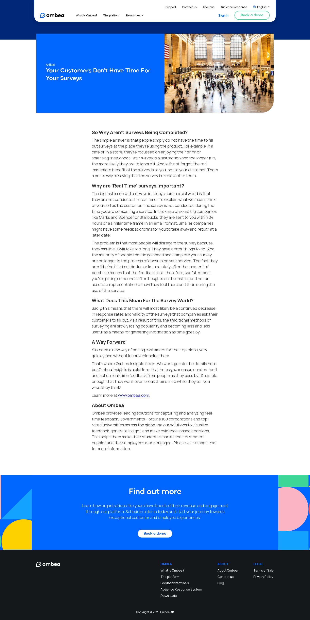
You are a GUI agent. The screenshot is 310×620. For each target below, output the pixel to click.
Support (170, 7)
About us (209, 7)
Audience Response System (181, 589)
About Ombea (227, 570)
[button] (261, 7)
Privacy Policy (263, 577)
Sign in (223, 15)
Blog (220, 583)
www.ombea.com (133, 395)
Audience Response (233, 7)
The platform (111, 15)
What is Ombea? (86, 15)
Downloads (169, 595)
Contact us (189, 7)
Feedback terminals (175, 583)
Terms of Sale (263, 570)
